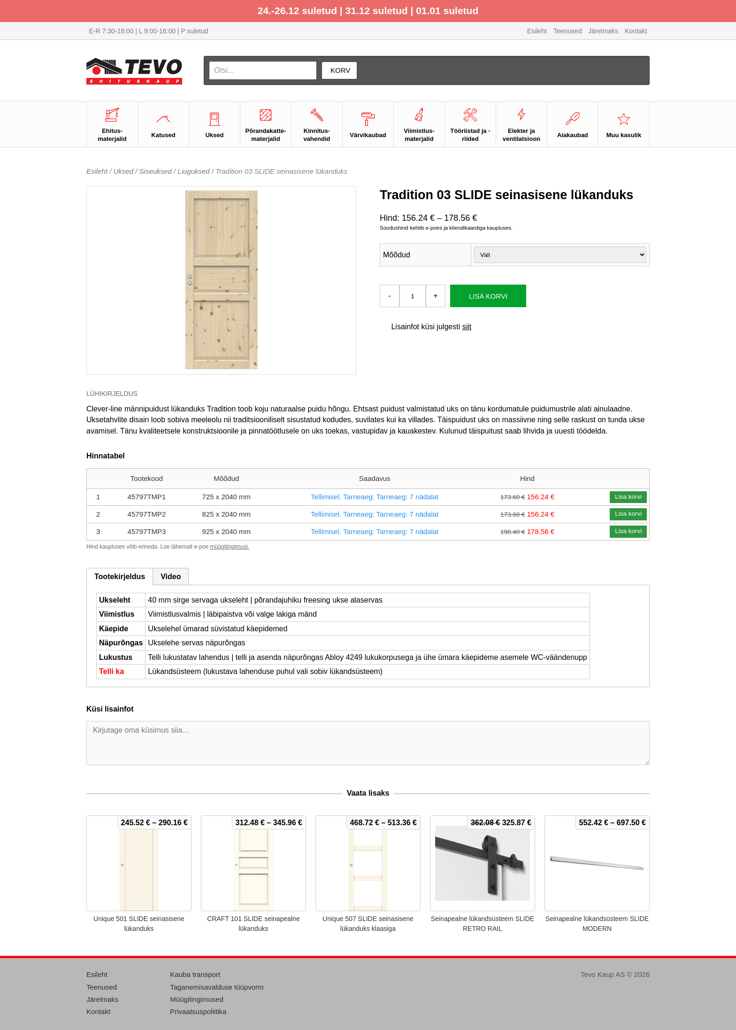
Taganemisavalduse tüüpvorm (216, 987)
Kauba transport (195, 974)
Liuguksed (193, 171)
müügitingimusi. (229, 546)
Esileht (537, 31)
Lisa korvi (488, 296)
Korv (340, 70)
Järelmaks (603, 31)
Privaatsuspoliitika (198, 1011)
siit (467, 327)
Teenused (567, 31)
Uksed (124, 171)
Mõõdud (396, 255)
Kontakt (636, 31)
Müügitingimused (196, 999)
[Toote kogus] (412, 296)
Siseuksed (155, 171)
